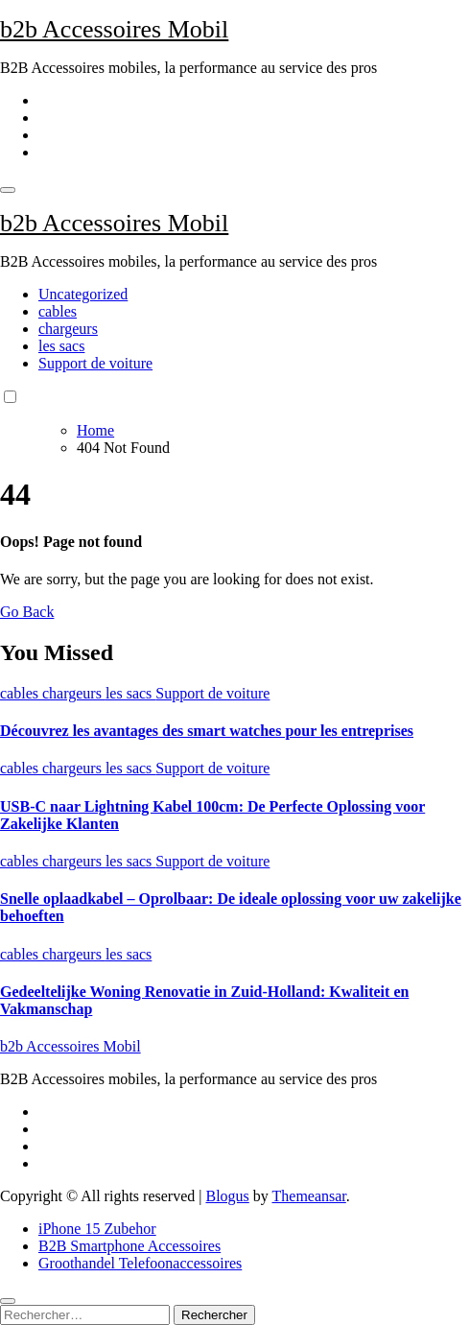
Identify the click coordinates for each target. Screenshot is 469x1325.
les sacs (61, 346)
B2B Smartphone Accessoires (129, 1246)
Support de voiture (95, 363)
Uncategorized (83, 294)
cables (57, 311)
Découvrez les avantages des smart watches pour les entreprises (206, 730)
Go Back (27, 611)
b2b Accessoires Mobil (114, 29)
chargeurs (68, 328)
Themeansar (309, 1196)
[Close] (7, 1301)
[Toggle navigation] (7, 190)
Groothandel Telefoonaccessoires (140, 1263)
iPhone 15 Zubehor (97, 1228)
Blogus (226, 1196)
